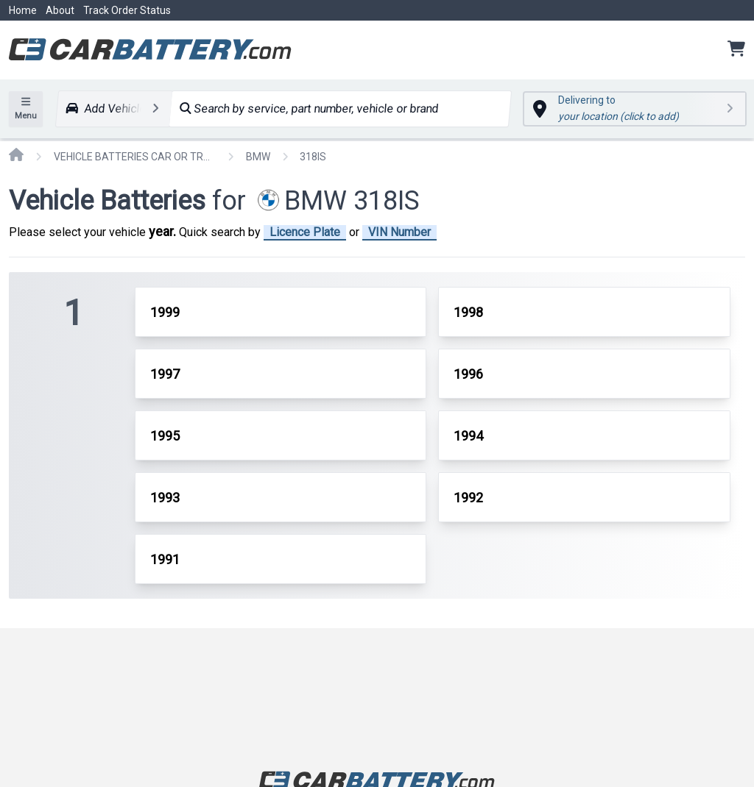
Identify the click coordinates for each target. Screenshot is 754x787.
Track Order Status (127, 10)
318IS (313, 157)
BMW (258, 157)
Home (23, 10)
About (60, 10)
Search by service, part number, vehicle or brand (309, 108)
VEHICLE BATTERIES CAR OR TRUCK (135, 157)
